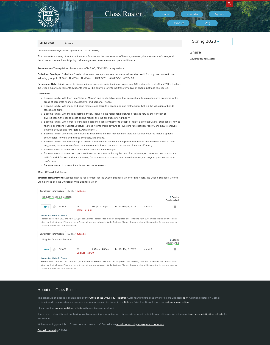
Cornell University (48, 330)
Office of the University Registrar (107, 297)
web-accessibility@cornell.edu (206, 314)
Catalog (128, 302)
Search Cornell (229, 3)
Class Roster (123, 14)
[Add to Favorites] (54, 206)
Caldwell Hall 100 (85, 252)
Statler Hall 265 (84, 210)
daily (185, 297)
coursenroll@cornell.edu (68, 308)
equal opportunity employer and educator (140, 324)
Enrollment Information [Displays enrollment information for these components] (52, 191)
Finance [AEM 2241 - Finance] (69, 43)
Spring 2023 (206, 41)
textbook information (177, 302)
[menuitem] (164, 14)
